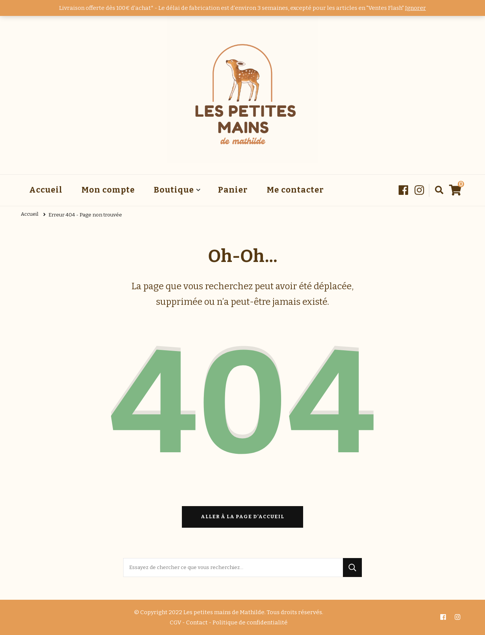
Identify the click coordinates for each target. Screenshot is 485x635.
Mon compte (108, 190)
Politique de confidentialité (250, 622)
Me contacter (295, 190)
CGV (175, 622)
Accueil (46, 190)
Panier (233, 190)
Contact (197, 622)
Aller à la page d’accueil (242, 517)
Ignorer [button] (415, 8)
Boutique (174, 190)
